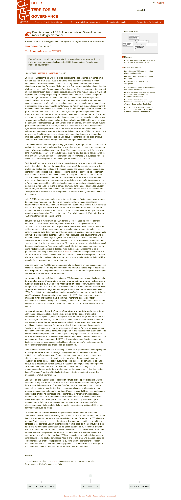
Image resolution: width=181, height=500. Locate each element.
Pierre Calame (31, 46)
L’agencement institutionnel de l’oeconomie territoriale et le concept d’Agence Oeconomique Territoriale (138, 102)
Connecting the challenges (118, 22)
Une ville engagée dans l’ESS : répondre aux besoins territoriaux (139, 88)
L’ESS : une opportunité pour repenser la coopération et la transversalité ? (139, 61)
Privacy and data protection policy (105, 496)
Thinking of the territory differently (49, 22)
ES (158, 3)
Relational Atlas (90, 487)
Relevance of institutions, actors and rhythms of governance (127, 44)
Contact (81, 496)
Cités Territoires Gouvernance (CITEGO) (43, 51)
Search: (140, 10)
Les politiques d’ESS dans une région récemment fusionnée (138, 72)
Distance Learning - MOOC (42, 487)
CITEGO (24, 22)
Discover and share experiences (85, 22)
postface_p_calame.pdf (48, 73)
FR (162, 3)
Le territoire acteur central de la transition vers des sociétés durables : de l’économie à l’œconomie (139, 94)
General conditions (70, 496)
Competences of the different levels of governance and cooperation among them (134, 37)
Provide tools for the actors (149, 22)
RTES (54, 461)
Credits (89, 496)
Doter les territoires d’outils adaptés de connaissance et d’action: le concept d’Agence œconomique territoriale (138, 109)
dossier (68, 252)
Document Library (139, 487)
